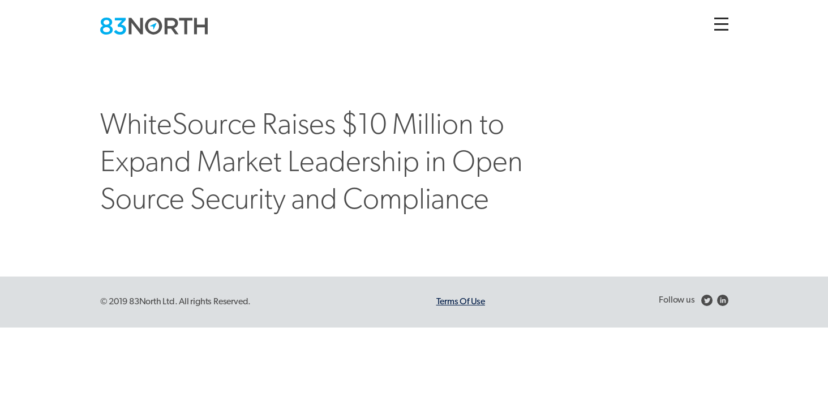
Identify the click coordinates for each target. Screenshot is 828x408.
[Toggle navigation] (721, 24)
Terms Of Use (460, 302)
